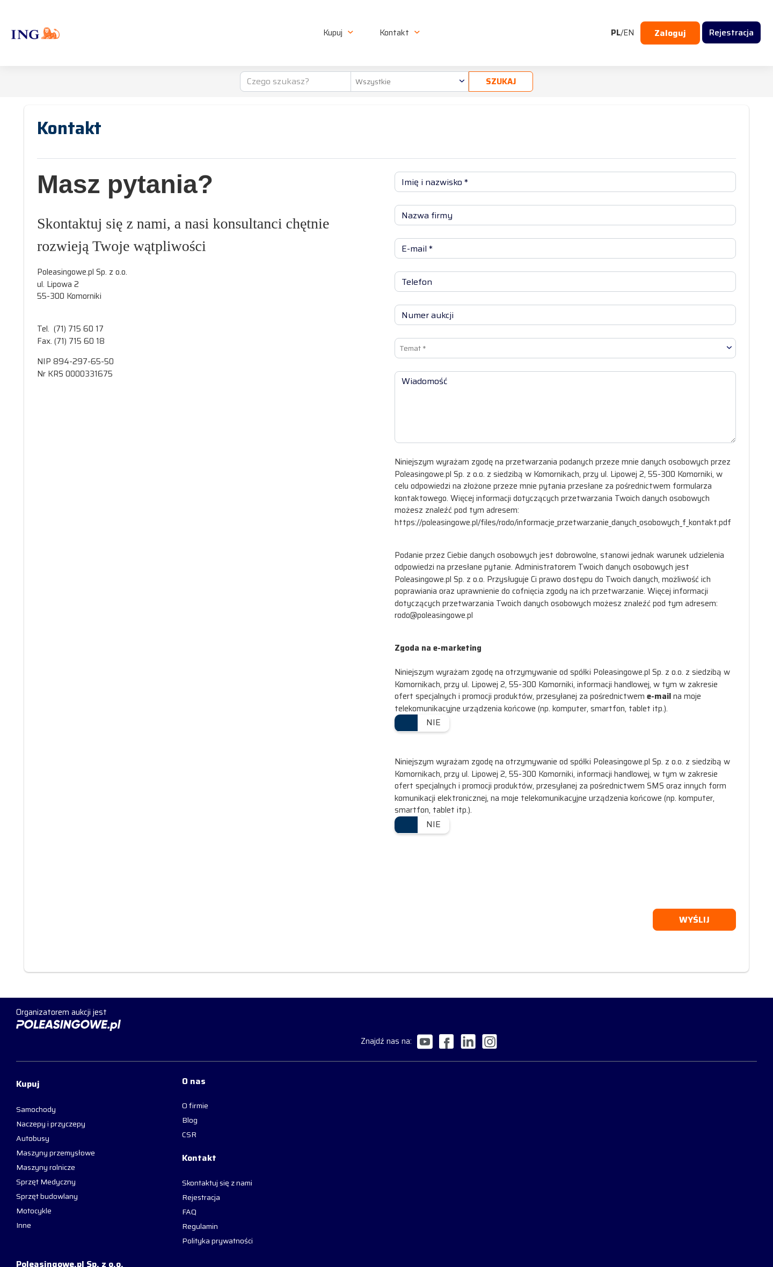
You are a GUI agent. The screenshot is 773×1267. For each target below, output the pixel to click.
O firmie (155, 1083)
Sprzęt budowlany (47, 1170)
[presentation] (476, 868)
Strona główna (46, 85)
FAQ (149, 1194)
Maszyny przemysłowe (55, 1126)
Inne (23, 1199)
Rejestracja (161, 1179)
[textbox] (404, 54)
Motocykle (34, 1184)
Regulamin (160, 1208)
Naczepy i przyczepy (50, 1097)
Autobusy (32, 1112)
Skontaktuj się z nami (177, 1165)
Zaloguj (670, 19)
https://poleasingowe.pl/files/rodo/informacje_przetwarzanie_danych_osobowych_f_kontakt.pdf (563, 519)
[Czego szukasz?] (290, 55)
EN (628, 19)
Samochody (36, 1083)
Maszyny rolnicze (45, 1141)
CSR (149, 1112)
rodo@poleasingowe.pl (434, 612)
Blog (150, 1097)
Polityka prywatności (177, 1223)
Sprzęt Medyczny (46, 1155)
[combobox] (405, 55)
